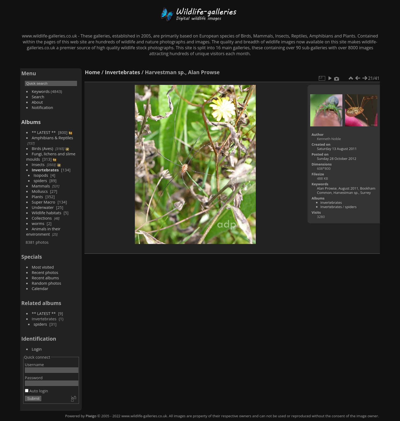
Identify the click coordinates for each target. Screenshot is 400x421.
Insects (38, 164)
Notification (42, 107)
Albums (31, 122)
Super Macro (43, 202)
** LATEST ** (44, 132)
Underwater (43, 207)
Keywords (41, 91)
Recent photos (45, 272)
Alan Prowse (326, 188)
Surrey (365, 192)
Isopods (41, 175)
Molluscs (40, 191)
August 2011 (348, 188)
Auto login (36, 390)
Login (37, 349)
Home (92, 72)
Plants (37, 196)
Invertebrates (45, 169)
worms (38, 223)
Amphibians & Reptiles (52, 137)
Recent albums (45, 277)
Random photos (46, 283)
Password (34, 377)
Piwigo (91, 416)
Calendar (40, 288)
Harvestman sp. (346, 192)
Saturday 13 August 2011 (337, 148)
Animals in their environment (43, 231)
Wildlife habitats (46, 212)
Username (34, 364)
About (37, 102)
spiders (40, 180)
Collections (42, 218)
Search (38, 96)
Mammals (41, 186)
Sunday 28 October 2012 (336, 158)
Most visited (43, 267)
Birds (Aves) (42, 148)
